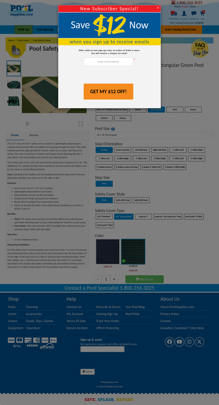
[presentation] (110, 75)
